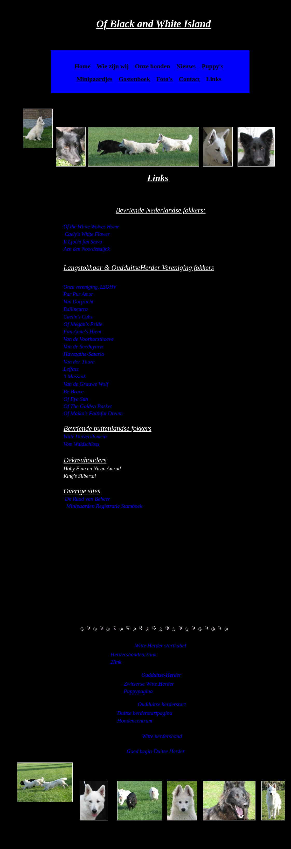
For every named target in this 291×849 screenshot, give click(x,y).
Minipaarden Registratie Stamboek (104, 506)
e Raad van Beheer (89, 499)
